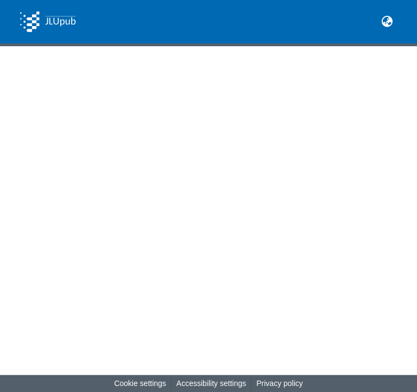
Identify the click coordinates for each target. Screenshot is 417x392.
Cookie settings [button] (140, 383)
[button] (48, 22)
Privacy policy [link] (279, 383)
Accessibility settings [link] (211, 383)
